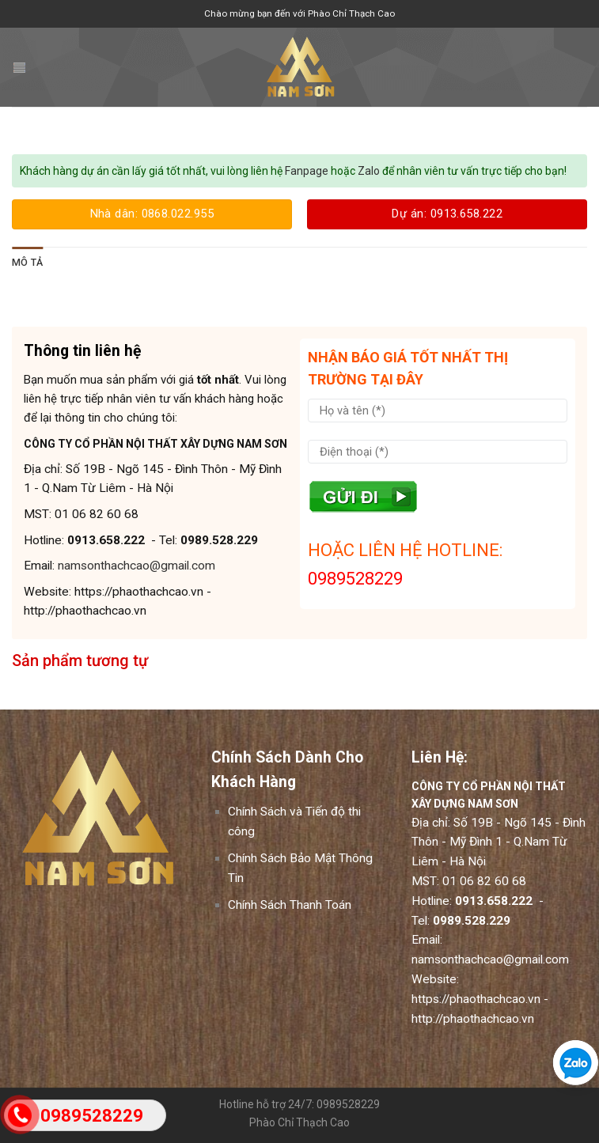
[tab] (27, 262)
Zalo (369, 171)
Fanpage (305, 171)
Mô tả (27, 262)
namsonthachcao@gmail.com (136, 565)
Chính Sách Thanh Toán (289, 905)
